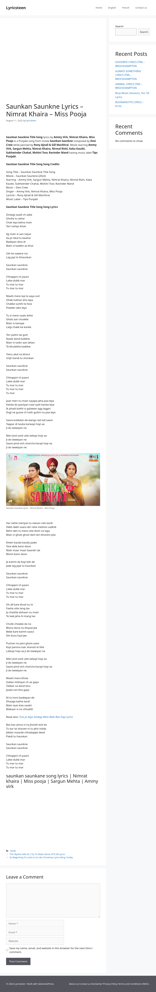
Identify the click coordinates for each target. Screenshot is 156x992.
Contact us (141, 7)
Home (99, 7)
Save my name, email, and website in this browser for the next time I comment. (50, 950)
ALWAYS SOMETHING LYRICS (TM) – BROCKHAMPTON (128, 75)
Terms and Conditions (130, 983)
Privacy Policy (110, 983)
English (112, 7)
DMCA (145, 983)
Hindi (13, 850)
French (125, 7)
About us (74, 983)
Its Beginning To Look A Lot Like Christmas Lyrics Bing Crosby (41, 857)
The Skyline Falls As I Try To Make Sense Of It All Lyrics (37, 854)
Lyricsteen (16, 7)
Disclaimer (96, 983)
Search (119, 26)
